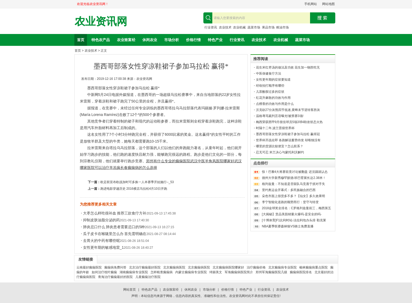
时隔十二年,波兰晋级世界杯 (275, 128)
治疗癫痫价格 (256, 267)
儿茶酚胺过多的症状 (270, 92)
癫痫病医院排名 (301, 272)
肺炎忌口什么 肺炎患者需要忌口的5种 (114, 227)
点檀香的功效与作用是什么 (275, 104)
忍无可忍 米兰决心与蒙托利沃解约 (280, 152)
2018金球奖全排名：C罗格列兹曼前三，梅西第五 (296, 208)
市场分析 (171, 40)
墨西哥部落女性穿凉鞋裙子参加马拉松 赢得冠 (288, 134)
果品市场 (268, 27)
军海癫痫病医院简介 (239, 272)
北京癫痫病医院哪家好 (228, 267)
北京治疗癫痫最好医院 (145, 267)
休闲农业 (149, 40)
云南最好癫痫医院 (89, 267)
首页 (80, 40)
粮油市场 (282, 27)
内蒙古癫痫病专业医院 (191, 272)
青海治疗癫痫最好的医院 (115, 277)
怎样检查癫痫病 (162, 272)
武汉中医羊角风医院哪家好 (212, 161)
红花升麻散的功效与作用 (273, 98)
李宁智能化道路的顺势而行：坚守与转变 (290, 202)
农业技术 (225, 27)
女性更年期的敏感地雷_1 (103, 247)
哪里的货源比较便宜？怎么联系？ (279, 146)
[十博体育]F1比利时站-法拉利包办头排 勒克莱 (294, 220)
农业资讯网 (101, 21)
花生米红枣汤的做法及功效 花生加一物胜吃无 (288, 67)
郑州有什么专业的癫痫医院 (168, 161)
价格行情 (193, 40)
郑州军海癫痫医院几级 (271, 272)
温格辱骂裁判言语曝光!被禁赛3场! (279, 116)
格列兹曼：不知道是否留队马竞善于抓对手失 (293, 184)
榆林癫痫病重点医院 (313, 267)
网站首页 (129, 289)
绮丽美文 (215, 272)
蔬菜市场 (254, 27)
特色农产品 (100, 40)
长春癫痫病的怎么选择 (138, 167)
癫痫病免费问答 (115, 267)
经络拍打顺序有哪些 (270, 85)
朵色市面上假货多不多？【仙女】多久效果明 (293, 196)
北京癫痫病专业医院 (282, 267)
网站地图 (328, 4)
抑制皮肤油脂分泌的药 (101, 220)
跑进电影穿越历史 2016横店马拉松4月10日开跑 (133, 188)
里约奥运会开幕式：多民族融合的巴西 (289, 190)
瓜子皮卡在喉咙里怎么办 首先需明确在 (115, 234)
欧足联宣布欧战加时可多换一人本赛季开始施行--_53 (137, 182)
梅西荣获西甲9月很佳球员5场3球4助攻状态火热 (289, 122)
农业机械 (239, 27)
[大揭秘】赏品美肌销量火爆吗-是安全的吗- (292, 214)
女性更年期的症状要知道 (273, 79)
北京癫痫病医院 (174, 267)
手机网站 (310, 4)
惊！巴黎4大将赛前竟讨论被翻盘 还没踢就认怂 (295, 172)
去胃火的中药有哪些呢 (101, 240)
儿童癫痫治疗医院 (148, 277)
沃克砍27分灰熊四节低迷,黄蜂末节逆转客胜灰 (288, 110)
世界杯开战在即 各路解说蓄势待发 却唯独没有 (288, 140)
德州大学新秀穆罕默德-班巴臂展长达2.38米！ (294, 178)
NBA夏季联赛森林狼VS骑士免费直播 (288, 226)
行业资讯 (210, 27)
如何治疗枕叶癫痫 (104, 272)
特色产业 (215, 40)
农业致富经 (126, 40)
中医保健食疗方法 (268, 73)
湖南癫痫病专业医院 (134, 272)
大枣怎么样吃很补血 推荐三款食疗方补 (115, 213)
